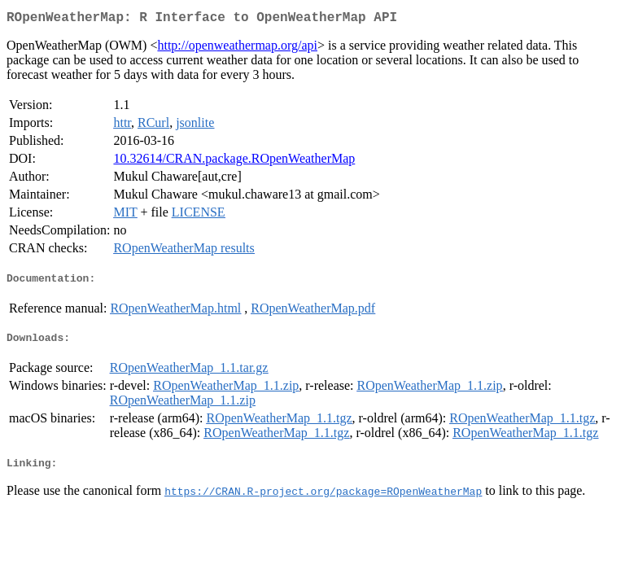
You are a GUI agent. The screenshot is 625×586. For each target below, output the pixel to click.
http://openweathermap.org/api (237, 48)
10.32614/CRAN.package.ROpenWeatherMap (234, 161)
